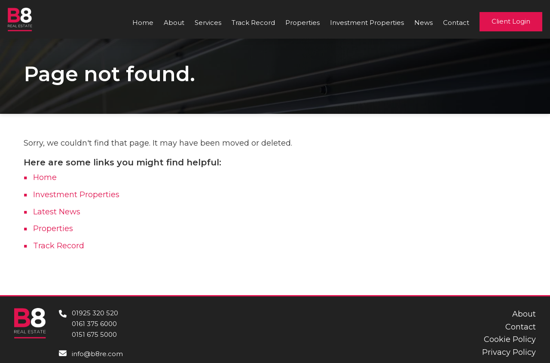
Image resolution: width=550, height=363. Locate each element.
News (423, 22)
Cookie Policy (510, 339)
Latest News (56, 212)
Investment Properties (367, 22)
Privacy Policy (509, 352)
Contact (456, 22)
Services (208, 22)
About (174, 22)
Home (142, 22)
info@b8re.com (97, 354)
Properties (302, 22)
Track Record (253, 22)
